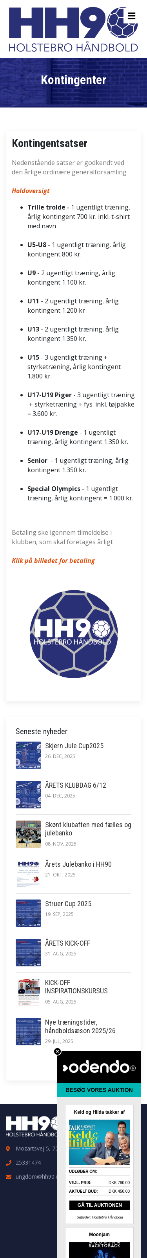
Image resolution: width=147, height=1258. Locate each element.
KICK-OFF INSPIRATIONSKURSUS (76, 986)
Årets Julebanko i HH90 (78, 864)
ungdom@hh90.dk (39, 1176)
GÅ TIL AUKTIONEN (100, 1205)
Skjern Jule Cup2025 (74, 746)
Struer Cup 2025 (68, 904)
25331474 (28, 1162)
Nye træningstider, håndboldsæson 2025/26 (80, 1026)
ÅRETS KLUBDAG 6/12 (75, 785)
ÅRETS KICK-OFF (67, 943)
